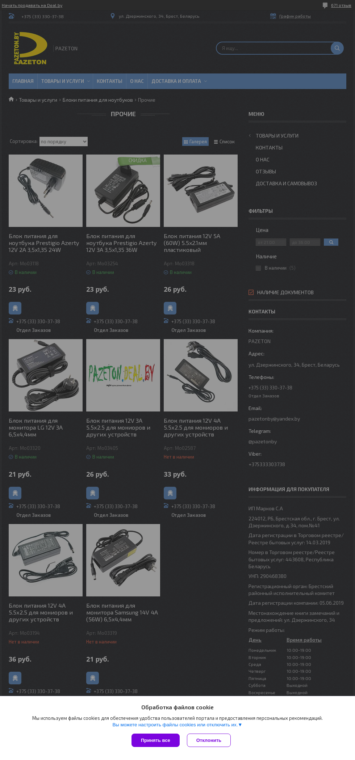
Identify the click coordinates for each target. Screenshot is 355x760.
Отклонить (208, 740)
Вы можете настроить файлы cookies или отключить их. (175, 724)
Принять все (155, 740)
